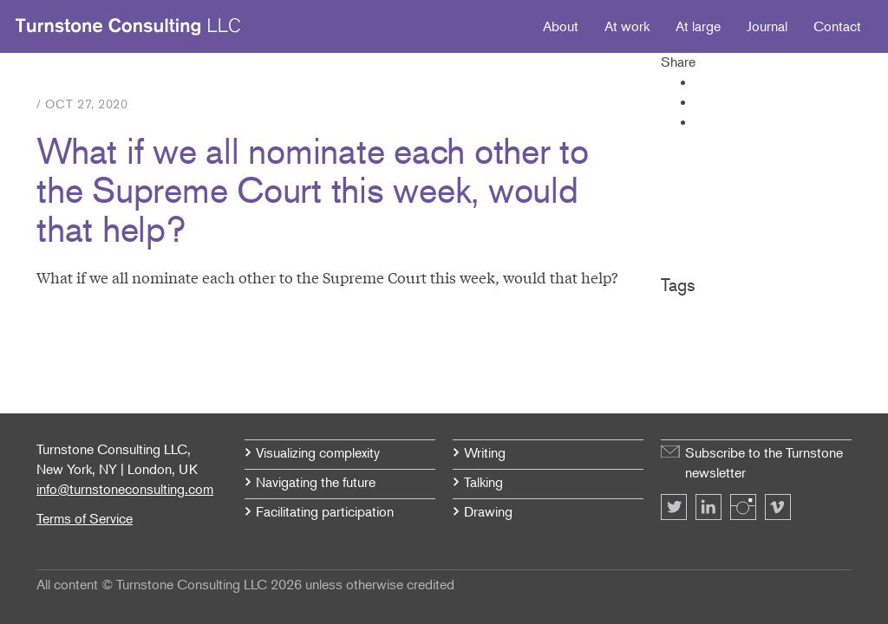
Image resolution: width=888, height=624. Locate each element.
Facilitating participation (325, 511)
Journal (767, 26)
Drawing (488, 511)
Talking (483, 482)
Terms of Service (84, 518)
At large (698, 26)
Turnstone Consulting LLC (128, 27)
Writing (485, 452)
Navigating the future (315, 482)
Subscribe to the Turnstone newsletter (764, 462)
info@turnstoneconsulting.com (124, 488)
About (560, 26)
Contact (837, 26)
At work (627, 26)
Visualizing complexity (318, 452)
